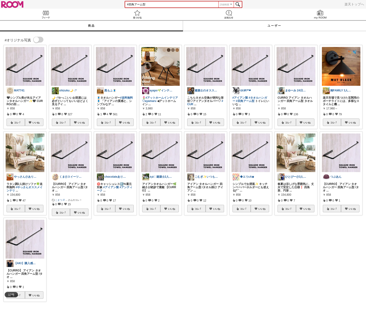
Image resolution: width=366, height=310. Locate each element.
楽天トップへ (354, 4)
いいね (35, 122)
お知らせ (228, 14)
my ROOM (320, 14)
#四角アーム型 (245, 101)
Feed (46, 14)
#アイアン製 (111, 187)
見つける (137, 14)
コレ (17, 122)
